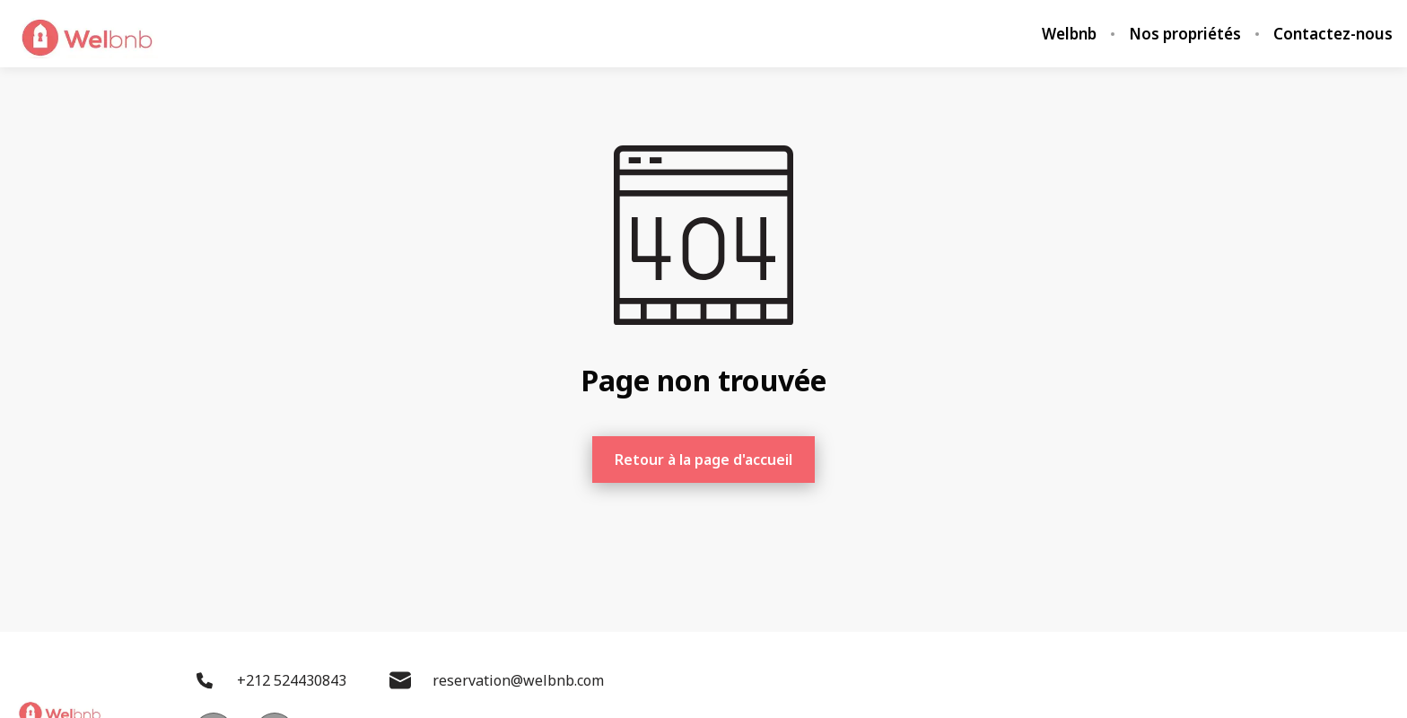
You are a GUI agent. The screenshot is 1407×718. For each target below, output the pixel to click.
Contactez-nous (1333, 34)
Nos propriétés (1185, 34)
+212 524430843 (270, 680)
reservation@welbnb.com (496, 680)
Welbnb (1069, 34)
